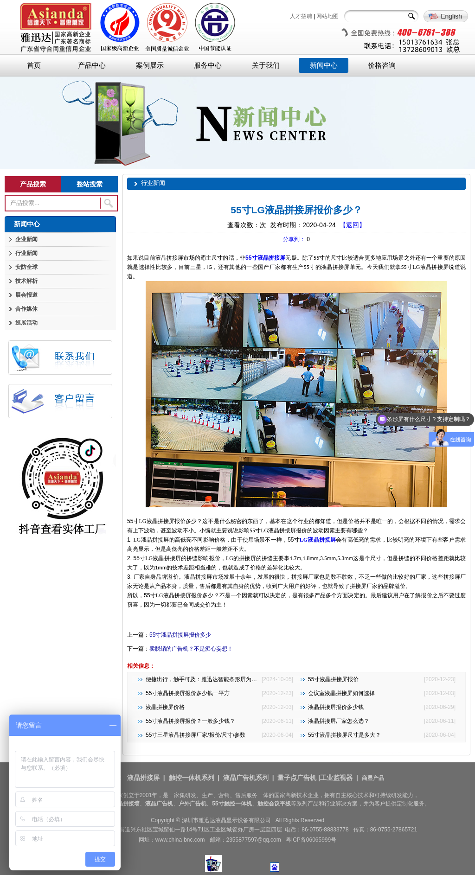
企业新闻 (26, 239)
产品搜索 (33, 184)
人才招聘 (301, 16)
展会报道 (26, 295)
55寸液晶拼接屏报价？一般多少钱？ (190, 721)
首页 (34, 65)
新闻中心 (324, 65)
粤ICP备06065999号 (311, 840)
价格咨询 (382, 65)
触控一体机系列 (191, 777)
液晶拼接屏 (318, 539)
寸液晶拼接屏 (268, 258)
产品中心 (92, 65)
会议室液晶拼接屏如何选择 (341, 693)
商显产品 (373, 778)
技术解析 (26, 281)
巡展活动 (26, 322)
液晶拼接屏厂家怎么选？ (338, 721)
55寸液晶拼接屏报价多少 (180, 635)
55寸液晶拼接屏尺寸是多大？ (344, 735)
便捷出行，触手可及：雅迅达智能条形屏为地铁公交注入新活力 (224, 679)
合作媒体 (26, 309)
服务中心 (208, 65)
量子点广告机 (296, 777)
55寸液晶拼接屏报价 (333, 679)
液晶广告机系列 (246, 777)
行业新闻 (26, 253)
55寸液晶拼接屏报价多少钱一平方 (188, 693)
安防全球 (26, 267)
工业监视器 (336, 777)
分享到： (294, 239)
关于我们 (266, 65)
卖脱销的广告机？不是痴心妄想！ (191, 648)
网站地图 (327, 16)
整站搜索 (90, 184)
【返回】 (353, 225)
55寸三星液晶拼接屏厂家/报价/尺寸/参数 (195, 735)
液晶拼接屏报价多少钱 (336, 707)
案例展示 (150, 65)
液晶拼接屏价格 (165, 707)
